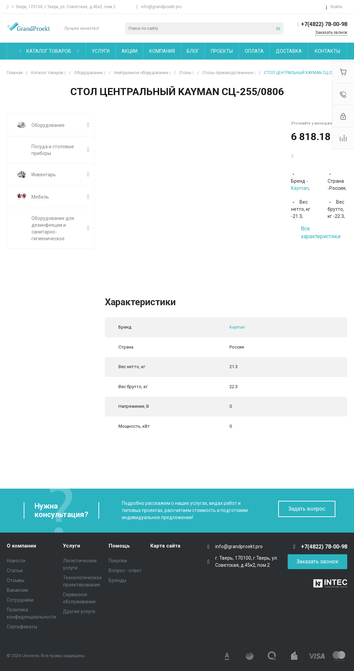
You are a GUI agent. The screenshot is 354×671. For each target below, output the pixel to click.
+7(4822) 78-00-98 (324, 24)
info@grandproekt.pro (161, 6)
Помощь (119, 546)
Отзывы (15, 580)
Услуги (71, 546)
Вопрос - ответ (125, 570)
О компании (21, 546)
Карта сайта (165, 546)
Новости (16, 560)
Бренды (117, 580)
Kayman (300, 188)
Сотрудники (20, 600)
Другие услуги (79, 611)
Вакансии (17, 590)
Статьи (15, 570)
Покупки (118, 560)
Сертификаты (22, 626)
